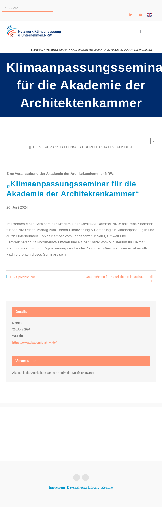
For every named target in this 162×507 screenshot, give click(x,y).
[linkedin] (76, 477)
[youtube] (85, 477)
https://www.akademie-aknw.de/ (34, 342)
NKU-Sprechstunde (22, 277)
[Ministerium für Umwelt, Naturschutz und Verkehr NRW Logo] (131, 431)
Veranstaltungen (57, 49)
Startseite (37, 49)
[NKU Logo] (33, 27)
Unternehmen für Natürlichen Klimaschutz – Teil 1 (119, 279)
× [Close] (153, 141)
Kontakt (107, 487)
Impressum (57, 487)
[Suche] (27, 8)
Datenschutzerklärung (83, 487)
